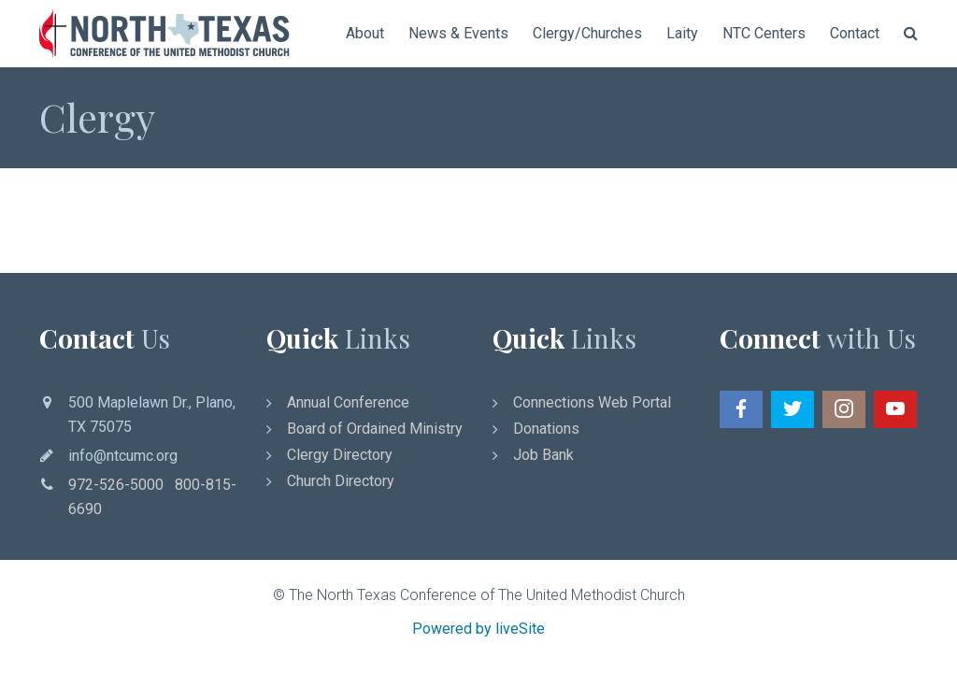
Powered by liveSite (478, 628)
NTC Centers (764, 33)
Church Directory (340, 481)
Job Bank (543, 455)
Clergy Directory (340, 455)
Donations (546, 428)
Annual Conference (348, 402)
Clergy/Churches (587, 33)
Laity (682, 33)
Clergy (97, 117)
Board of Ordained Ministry (375, 428)
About (365, 33)
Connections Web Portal (592, 402)
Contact (854, 33)
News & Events (458, 33)
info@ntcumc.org (123, 456)
